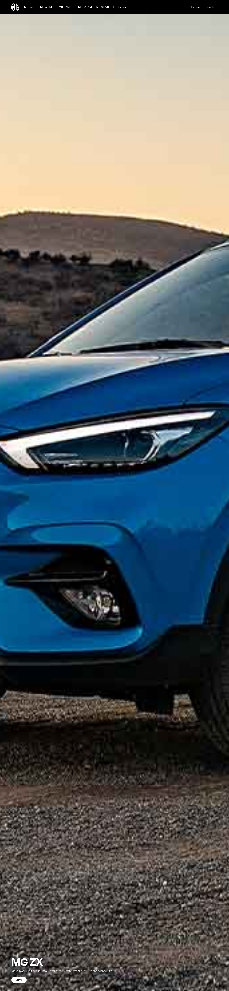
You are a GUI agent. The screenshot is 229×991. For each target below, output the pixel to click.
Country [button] (196, 7)
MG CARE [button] (65, 7)
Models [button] (28, 7)
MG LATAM (85, 7)
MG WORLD (47, 7)
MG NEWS (102, 7)
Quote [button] (19, 979)
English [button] (209, 7)
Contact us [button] (119, 7)
